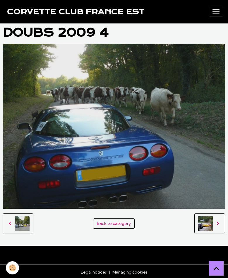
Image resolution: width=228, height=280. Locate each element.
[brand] (76, 12)
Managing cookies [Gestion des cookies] (130, 272)
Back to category (114, 223)
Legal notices (94, 272)
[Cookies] (12, 267)
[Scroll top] (216, 268)
